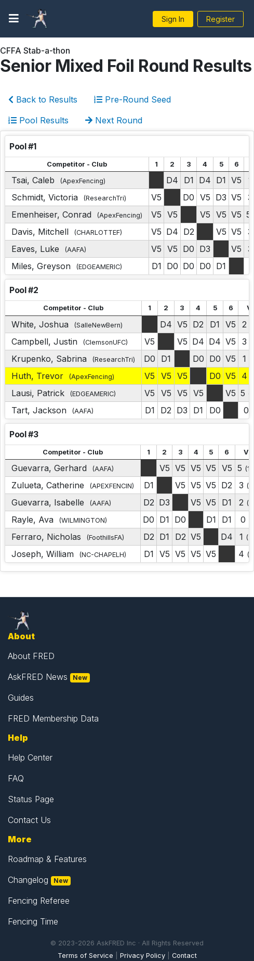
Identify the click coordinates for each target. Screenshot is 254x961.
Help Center (30, 757)
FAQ (16, 778)
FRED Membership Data (53, 718)
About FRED (31, 656)
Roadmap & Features (47, 859)
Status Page (31, 799)
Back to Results (42, 99)
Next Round (113, 120)
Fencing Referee (39, 900)
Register (220, 19)
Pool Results (38, 120)
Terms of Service (85, 955)
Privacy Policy (142, 955)
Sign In (173, 19)
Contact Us (29, 820)
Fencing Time (33, 921)
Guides (21, 697)
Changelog (28, 880)
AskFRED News (38, 677)
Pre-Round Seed (132, 99)
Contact (184, 955)
